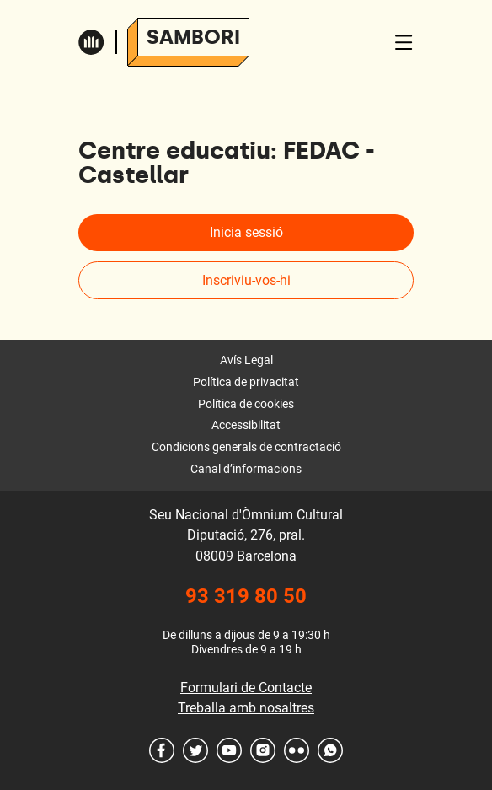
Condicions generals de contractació (246, 447)
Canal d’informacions (246, 469)
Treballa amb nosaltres (246, 708)
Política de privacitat (246, 382)
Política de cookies (246, 404)
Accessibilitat (246, 425)
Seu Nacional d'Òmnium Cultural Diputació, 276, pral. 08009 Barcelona (246, 535)
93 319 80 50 (246, 596)
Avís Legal (246, 360)
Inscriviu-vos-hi (246, 280)
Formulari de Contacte (246, 688)
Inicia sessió (246, 232)
